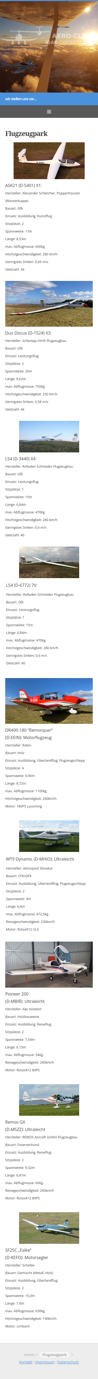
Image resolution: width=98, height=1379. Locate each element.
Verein (29, 1354)
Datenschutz (68, 1362)
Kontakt (25, 1362)
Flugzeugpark (54, 1354)
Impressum (45, 1362)
